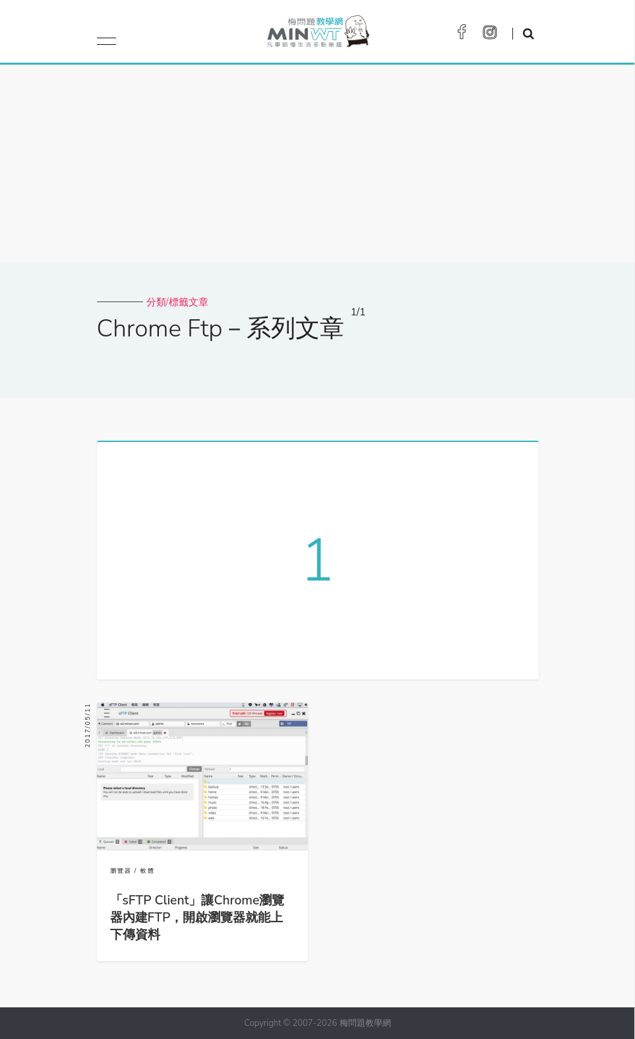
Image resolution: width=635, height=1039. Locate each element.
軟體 (147, 871)
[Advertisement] (317, 163)
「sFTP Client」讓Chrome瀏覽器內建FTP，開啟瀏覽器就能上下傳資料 (197, 917)
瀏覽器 (121, 871)
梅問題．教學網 (317, 34)
